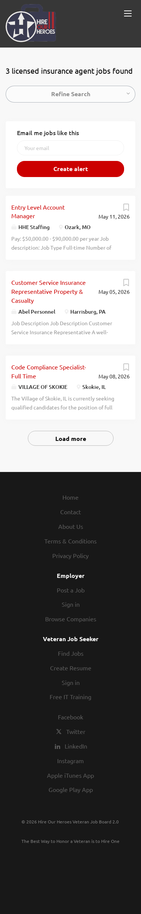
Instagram (70, 760)
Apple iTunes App (70, 775)
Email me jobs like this (48, 132)
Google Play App (71, 789)
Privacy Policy (70, 555)
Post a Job (71, 590)
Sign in (71, 604)
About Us (70, 526)
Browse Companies (70, 618)
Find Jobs (70, 653)
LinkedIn (76, 746)
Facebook (70, 716)
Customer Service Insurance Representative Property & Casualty (48, 291)
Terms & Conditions (70, 541)
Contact (70, 511)
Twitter (75, 731)
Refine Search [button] (70, 94)
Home (70, 497)
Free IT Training (70, 696)
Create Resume (70, 667)
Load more (70, 438)
